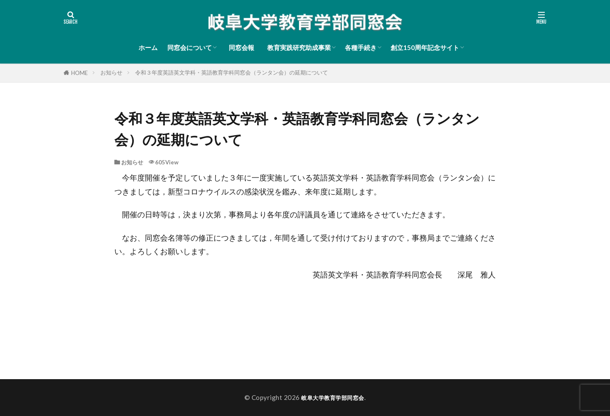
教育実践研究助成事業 (299, 47)
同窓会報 (243, 47)
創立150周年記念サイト (425, 47)
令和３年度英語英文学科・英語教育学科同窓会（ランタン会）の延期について (231, 72)
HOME (79, 72)
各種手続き (361, 47)
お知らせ (111, 72)
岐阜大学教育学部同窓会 (333, 397)
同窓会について (189, 47)
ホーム (148, 47)
